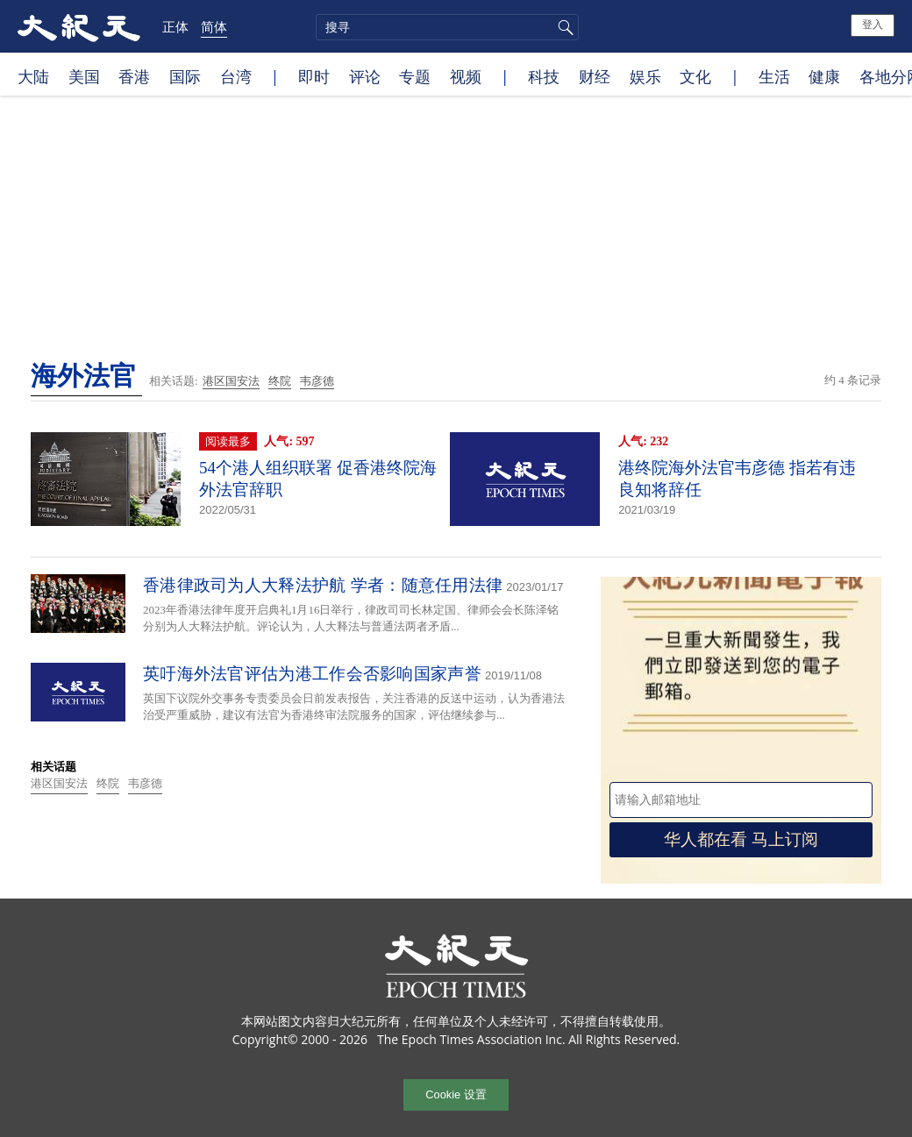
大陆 (33, 76)
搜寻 (563, 27)
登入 (872, 24)
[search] (447, 27)
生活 (774, 76)
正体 (175, 26)
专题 (415, 76)
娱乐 (645, 76)
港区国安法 (231, 380)
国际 (185, 76)
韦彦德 (317, 380)
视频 (465, 76)
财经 (594, 76)
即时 (314, 76)
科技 (543, 76)
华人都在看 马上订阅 (741, 839)
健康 (824, 76)
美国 (84, 76)
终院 (279, 380)
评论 (365, 76)
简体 (214, 26)
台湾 (236, 76)
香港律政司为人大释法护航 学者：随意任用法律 (322, 585)
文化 (695, 76)
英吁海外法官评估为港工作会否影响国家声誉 (312, 673)
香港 (134, 76)
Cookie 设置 (455, 1094)
